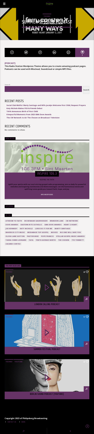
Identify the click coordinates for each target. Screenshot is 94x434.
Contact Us (12, 422)
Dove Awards (12, 225)
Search (7, 85)
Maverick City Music (15, 232)
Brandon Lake (56, 221)
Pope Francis (47, 236)
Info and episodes (47, 194)
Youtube (18, 362)
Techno (47, 16)
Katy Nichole (26, 229)
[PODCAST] (10, 63)
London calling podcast (47, 304)
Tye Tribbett (78, 240)
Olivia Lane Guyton (15, 236)
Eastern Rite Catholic (31, 225)
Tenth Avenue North (46, 240)
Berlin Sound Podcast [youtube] (47, 394)
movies (54, 232)
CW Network (72, 221)
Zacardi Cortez (13, 244)
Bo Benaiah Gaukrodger (35, 221)
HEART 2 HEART (70, 225)
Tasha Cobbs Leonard (16, 240)
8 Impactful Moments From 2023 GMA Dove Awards (28, 114)
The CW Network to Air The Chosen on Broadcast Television (32, 117)
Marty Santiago (62, 229)
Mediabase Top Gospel (38, 232)
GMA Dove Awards (53, 225)
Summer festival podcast (47, 349)
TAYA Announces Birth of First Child (22, 111)
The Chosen (63, 240)
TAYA (31, 240)
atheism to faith (14, 221)
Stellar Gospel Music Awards (70, 236)
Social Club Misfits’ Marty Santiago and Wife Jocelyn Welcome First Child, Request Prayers (46, 105)
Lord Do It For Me (43, 229)
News (23, 422)
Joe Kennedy (11, 229)
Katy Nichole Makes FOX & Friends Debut (24, 108)
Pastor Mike (33, 236)
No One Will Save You (70, 232)
